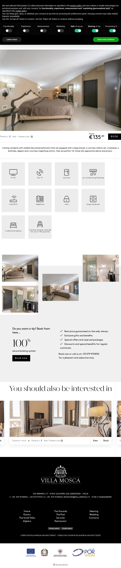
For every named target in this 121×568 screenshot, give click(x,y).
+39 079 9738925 (90, 354)
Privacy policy (54, 528)
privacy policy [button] (76, 6)
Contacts (94, 518)
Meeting (94, 511)
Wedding (94, 515)
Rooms (27, 515)
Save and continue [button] (105, 39)
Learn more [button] (12, 39)
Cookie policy (67, 528)
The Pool (60, 515)
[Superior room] (60, 419)
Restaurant (60, 521)
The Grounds (60, 511)
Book (114, 137)
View (95, 441)
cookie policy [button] (21, 11)
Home (27, 511)
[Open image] (20, 268)
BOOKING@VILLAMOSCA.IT (77, 497)
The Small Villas (27, 518)
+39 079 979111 (36, 497)
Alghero (27, 521)
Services (60, 518)
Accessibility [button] (62, 565)
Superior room (19, 441)
